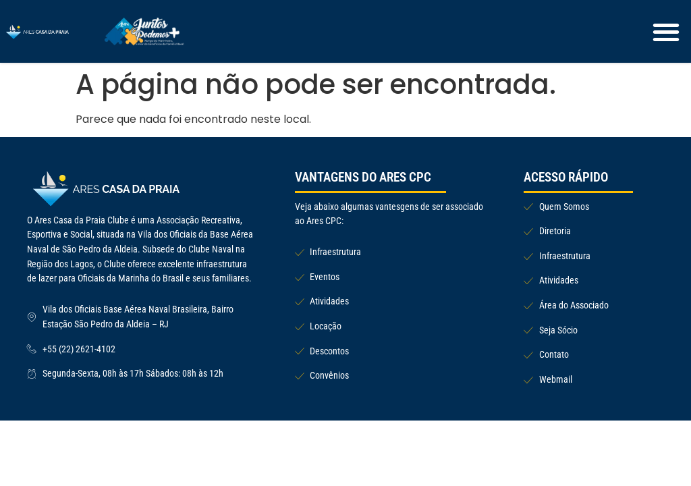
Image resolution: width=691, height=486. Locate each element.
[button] (666, 31)
